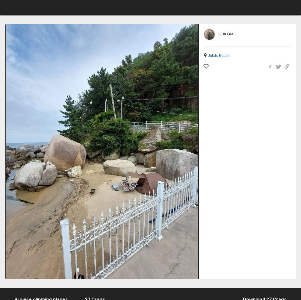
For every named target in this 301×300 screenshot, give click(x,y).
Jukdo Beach (219, 56)
